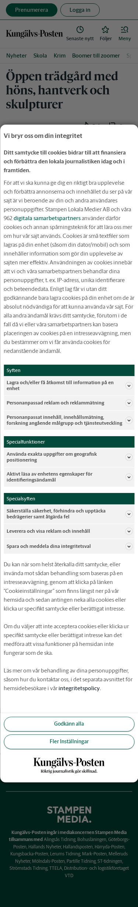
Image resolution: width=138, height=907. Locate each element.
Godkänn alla (69, 723)
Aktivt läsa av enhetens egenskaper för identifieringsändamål (69, 477)
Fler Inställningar (69, 741)
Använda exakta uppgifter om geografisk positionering (69, 457)
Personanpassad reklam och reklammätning (69, 403)
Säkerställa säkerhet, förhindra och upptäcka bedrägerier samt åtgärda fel (69, 514)
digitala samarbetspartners (47, 218)
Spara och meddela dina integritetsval (69, 546)
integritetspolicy (79, 688)
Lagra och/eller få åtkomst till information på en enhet (69, 385)
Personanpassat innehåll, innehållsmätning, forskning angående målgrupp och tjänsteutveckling (69, 420)
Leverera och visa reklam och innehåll (69, 531)
